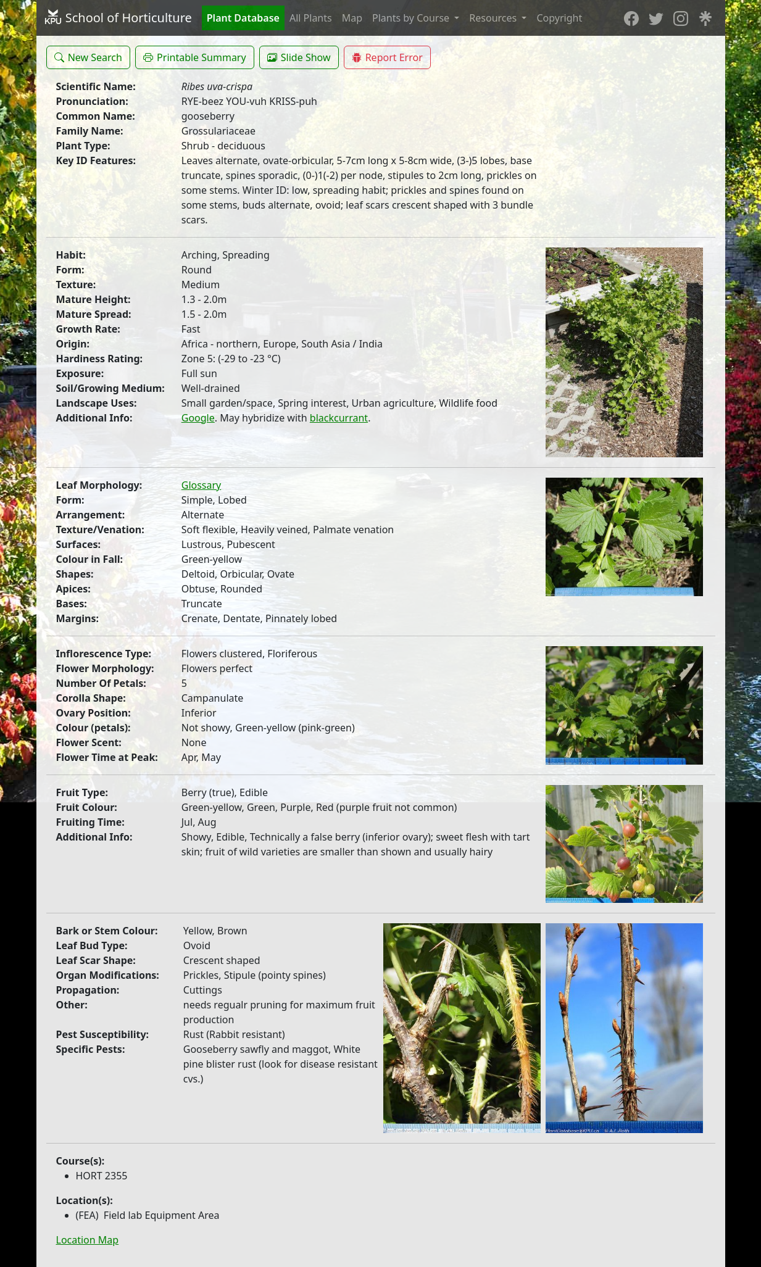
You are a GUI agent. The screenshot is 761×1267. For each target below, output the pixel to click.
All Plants (310, 18)
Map (352, 18)
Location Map (87, 1240)
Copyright (559, 18)
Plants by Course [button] (412, 18)
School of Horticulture (118, 17)
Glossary (201, 485)
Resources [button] (494, 18)
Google (198, 418)
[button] (88, 57)
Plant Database (243, 18)
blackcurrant (339, 418)
